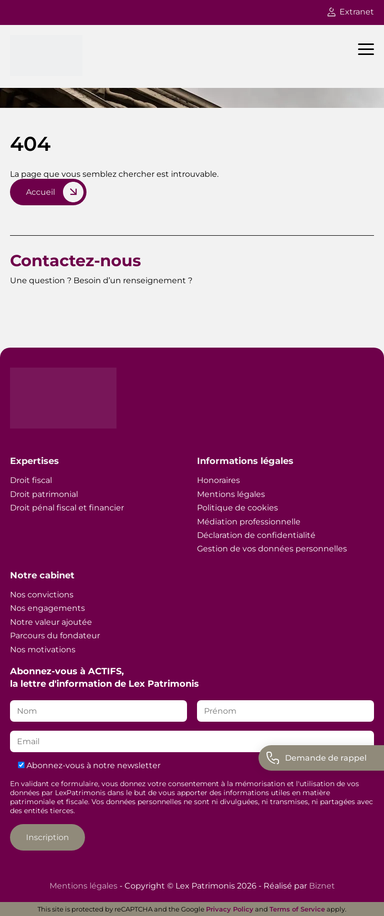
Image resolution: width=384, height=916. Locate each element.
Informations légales (245, 461)
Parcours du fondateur (55, 635)
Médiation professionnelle (248, 521)
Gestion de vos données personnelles (272, 548)
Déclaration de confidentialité (256, 535)
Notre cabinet (42, 575)
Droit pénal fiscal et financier (67, 507)
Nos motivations (43, 649)
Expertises (34, 461)
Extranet (351, 11)
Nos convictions (42, 594)
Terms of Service (297, 909)
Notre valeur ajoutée (51, 622)
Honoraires (218, 480)
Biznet (322, 886)
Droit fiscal (31, 480)
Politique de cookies (237, 507)
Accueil (40, 192)
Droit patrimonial (44, 494)
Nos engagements (47, 608)
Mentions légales (231, 494)
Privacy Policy (230, 909)
